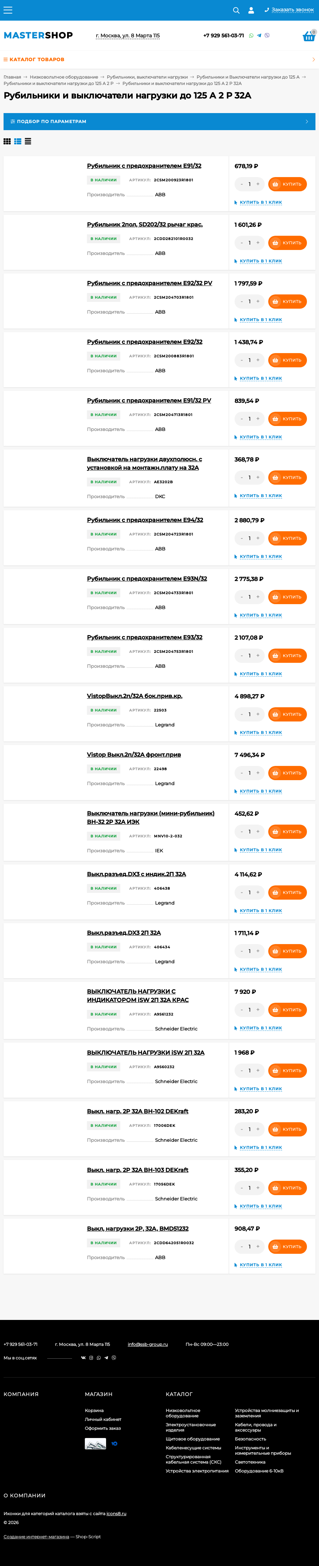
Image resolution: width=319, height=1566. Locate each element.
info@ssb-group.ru (148, 1344)
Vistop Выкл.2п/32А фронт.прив (134, 754)
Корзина (94, 1410)
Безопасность (250, 1439)
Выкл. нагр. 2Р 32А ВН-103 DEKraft (137, 1170)
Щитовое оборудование (193, 1439)
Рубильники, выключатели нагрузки (147, 77)
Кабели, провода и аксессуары (255, 1427)
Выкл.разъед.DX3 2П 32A (124, 933)
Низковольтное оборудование (64, 77)
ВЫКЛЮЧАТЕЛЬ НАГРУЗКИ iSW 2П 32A (145, 1052)
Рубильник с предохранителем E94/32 (145, 520)
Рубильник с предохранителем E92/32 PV (149, 283)
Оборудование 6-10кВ (259, 1471)
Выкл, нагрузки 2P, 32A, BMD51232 (137, 1228)
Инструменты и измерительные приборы (263, 1450)
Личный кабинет (103, 1419)
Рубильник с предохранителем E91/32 (144, 166)
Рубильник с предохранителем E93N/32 (147, 578)
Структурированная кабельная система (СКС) (193, 1459)
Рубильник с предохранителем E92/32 (144, 342)
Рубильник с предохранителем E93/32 (144, 637)
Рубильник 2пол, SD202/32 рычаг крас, (145, 224)
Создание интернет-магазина (36, 1536)
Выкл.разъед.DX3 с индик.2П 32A (136, 874)
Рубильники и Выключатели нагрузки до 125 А (248, 77)
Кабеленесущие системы (193, 1447)
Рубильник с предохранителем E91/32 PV (149, 400)
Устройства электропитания (197, 1471)
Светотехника (250, 1462)
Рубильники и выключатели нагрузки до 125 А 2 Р (59, 83)
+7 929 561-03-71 (223, 35)
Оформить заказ (103, 1428)
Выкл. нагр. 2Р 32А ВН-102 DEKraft (137, 1111)
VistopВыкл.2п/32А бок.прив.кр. (134, 696)
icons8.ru (116, 1513)
